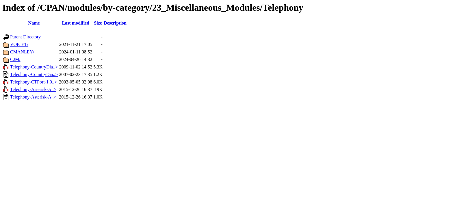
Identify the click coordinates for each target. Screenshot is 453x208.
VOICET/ (19, 44)
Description (115, 23)
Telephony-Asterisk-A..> (33, 89)
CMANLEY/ (22, 51)
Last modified (75, 23)
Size (98, 23)
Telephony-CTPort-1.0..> (33, 81)
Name (34, 23)
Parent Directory (25, 36)
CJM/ (15, 59)
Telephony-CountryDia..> (34, 66)
